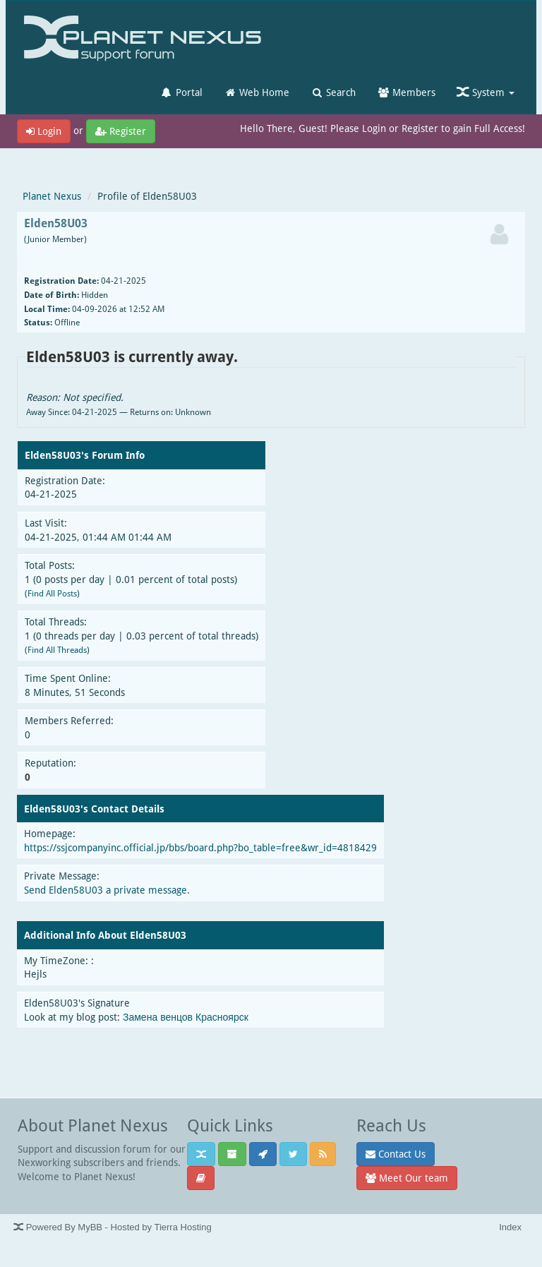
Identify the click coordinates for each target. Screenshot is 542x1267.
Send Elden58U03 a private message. (107, 889)
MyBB (90, 1227)
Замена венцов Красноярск (185, 1016)
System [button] (485, 92)
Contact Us (396, 1153)
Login (43, 131)
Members (406, 92)
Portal (181, 92)
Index (510, 1227)
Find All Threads (57, 650)
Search (333, 92)
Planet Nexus (52, 196)
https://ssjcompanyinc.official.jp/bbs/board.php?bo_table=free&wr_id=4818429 (200, 847)
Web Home (256, 92)
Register (120, 131)
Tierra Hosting (182, 1227)
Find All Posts (52, 593)
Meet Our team (407, 1177)
